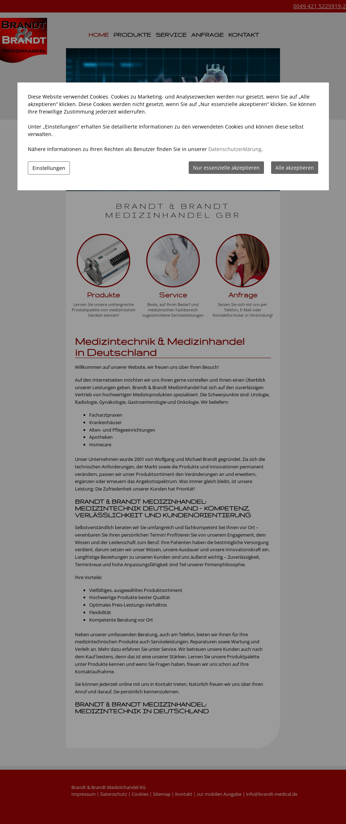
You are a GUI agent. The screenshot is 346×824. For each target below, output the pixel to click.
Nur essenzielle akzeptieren (226, 167)
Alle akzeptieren (294, 167)
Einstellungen (48, 168)
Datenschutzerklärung (234, 149)
